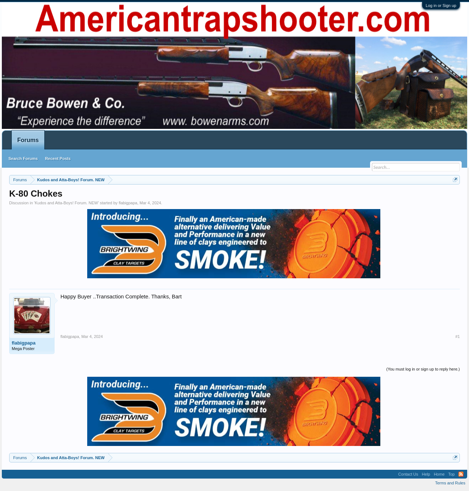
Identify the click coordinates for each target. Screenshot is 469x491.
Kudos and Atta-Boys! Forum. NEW (66, 203)
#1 (457, 336)
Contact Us (408, 474)
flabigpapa (128, 203)
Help (426, 474)
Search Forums (23, 158)
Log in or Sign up (441, 5)
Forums (28, 140)
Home (439, 474)
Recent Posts (58, 158)
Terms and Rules (450, 483)
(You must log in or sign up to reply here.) (423, 369)
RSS (461, 474)
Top (451, 474)
